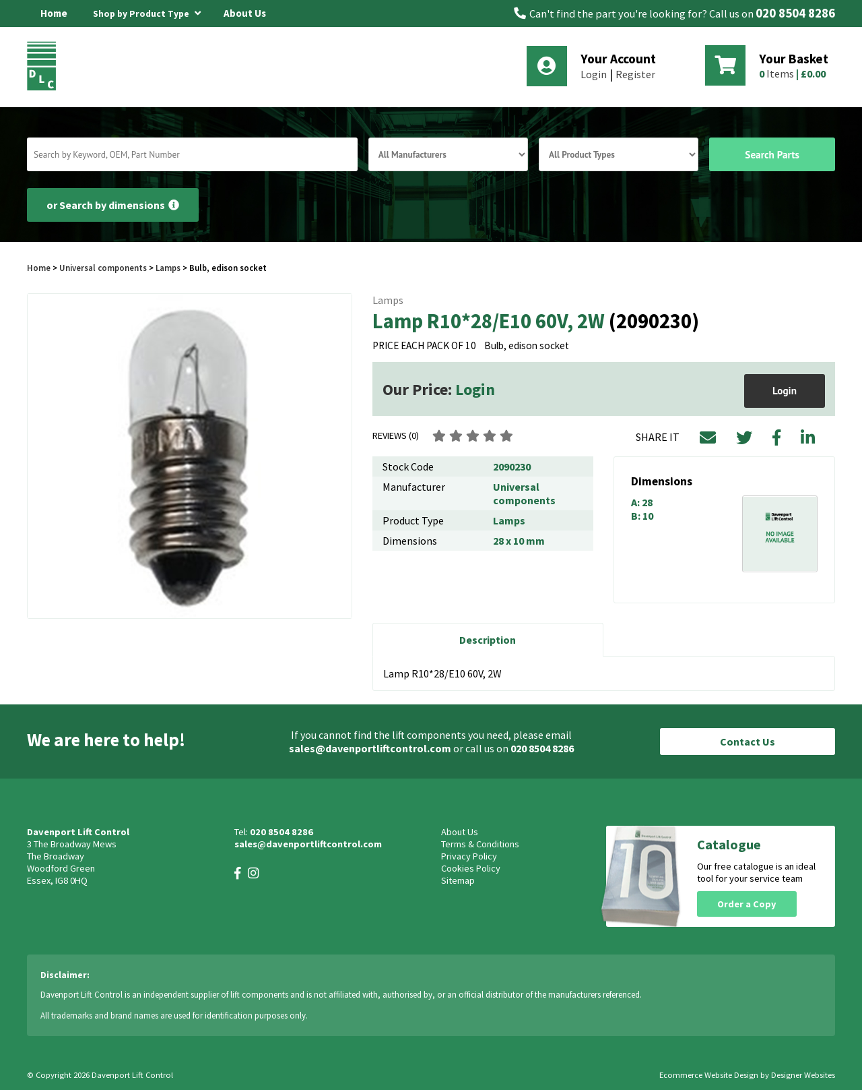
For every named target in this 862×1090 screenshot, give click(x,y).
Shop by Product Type (147, 11)
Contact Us (747, 741)
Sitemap (458, 880)
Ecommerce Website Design (708, 1075)
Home (53, 13)
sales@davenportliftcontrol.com (370, 748)
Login (594, 74)
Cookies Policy (470, 868)
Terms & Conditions (480, 844)
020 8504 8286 (795, 13)
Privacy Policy (469, 856)
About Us (245, 13)
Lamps (168, 267)
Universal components (103, 267)
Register (635, 74)
